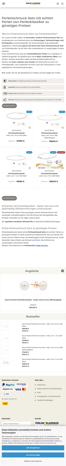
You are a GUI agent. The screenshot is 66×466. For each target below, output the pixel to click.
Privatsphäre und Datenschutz (49, 396)
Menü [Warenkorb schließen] (3, 3)
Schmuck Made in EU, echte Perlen (24, 87)
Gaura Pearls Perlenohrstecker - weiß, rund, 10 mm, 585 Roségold (33, 300)
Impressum (41, 385)
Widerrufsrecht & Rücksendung (49, 389)
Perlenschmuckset (16, 133)
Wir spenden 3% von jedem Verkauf (25, 93)
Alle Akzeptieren (33, 448)
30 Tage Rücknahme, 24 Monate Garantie (27, 81)
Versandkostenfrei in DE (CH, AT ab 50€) (46, 100)
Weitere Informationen (33, 461)
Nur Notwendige (33, 455)
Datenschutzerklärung (48, 443)
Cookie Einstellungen (45, 400)
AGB (39, 392)
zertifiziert (36, 240)
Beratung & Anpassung (20, 100)
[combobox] (9, 105)
